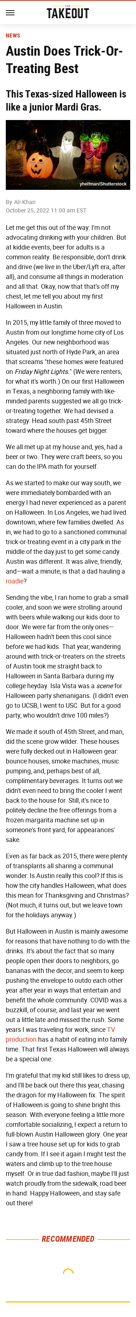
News (13, 36)
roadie (15, 581)
